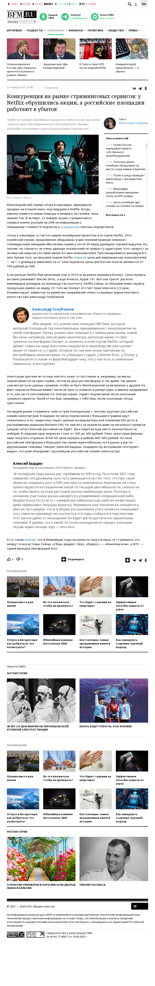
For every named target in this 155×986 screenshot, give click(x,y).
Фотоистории (17, 673)
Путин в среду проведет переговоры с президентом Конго (125, 178)
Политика (95, 30)
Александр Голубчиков (53, 309)
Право (133, 30)
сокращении (70, 227)
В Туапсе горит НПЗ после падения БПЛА (93, 66)
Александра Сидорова (133, 123)
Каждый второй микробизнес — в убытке (127, 67)
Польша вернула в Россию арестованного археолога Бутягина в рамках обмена (21, 69)
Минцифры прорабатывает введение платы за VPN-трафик (122, 192)
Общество (116, 30)
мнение (30, 540)
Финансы (75, 30)
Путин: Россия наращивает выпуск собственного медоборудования (118, 150)
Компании (55, 30)
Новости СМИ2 (16, 666)
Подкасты (35, 30)
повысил (80, 257)
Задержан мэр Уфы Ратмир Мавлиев (55, 66)
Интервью (14, 30)
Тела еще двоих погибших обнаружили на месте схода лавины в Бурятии (125, 165)
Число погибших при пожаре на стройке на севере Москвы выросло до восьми (125, 205)
